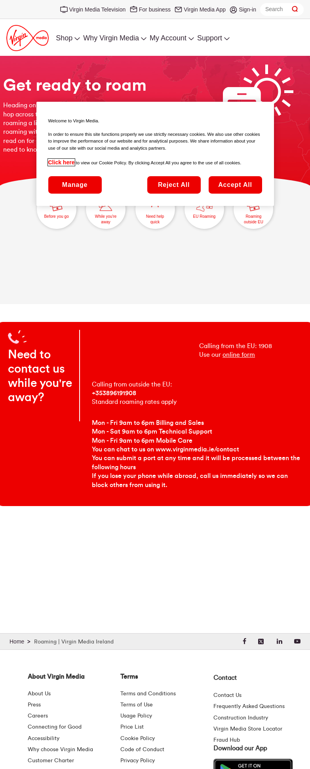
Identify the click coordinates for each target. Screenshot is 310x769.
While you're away (105, 208)
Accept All (235, 184)
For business (155, 9)
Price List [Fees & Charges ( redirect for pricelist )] (132, 727)
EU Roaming (204, 205)
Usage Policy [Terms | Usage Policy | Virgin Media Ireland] (136, 716)
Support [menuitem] (209, 38)
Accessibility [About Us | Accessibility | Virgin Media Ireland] (43, 738)
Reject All (174, 184)
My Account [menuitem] (168, 38)
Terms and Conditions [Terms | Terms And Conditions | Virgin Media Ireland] (148, 694)
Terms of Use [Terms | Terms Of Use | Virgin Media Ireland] (136, 705)
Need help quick (155, 208)
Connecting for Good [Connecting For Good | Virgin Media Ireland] (55, 727)
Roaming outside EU (254, 208)
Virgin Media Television (97, 9)
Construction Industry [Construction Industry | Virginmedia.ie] (240, 718)
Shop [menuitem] (64, 38)
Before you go (56, 205)
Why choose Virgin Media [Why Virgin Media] (60, 749)
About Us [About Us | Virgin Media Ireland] (39, 694)
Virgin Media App (205, 9)
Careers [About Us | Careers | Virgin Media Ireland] (38, 716)
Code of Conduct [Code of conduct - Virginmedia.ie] (142, 749)
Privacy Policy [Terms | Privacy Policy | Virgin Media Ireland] (137, 760)
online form (239, 355)
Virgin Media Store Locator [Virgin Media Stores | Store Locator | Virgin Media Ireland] (247, 729)
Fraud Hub (226, 740)
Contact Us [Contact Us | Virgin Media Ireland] (227, 695)
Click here (61, 162)
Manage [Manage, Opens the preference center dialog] (74, 184)
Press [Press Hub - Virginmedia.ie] (34, 705)
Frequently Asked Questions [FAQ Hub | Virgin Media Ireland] (249, 706)
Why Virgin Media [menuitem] (111, 38)
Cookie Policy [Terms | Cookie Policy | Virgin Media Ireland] (137, 738)
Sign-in (247, 9)
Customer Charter (51, 760)
